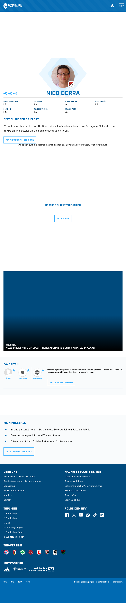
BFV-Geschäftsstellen (75, 490)
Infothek (7, 495)
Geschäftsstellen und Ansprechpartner (22, 481)
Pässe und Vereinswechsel (78, 476)
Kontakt (7, 499)
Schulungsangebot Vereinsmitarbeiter (83, 485)
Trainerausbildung (74, 481)
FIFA (28, 582)
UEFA (20, 582)
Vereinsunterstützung (14, 490)
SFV (5, 582)
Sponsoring (9, 485)
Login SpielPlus (72, 499)
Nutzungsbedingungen (84, 582)
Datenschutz (103, 582)
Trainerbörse (71, 495)
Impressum (118, 582)
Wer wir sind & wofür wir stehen (19, 476)
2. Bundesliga (10, 518)
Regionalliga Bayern (13, 527)
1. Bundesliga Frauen (13, 532)
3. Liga (6, 522)
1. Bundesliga (10, 513)
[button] (5, 93)
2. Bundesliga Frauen (13, 536)
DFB (12, 582)
